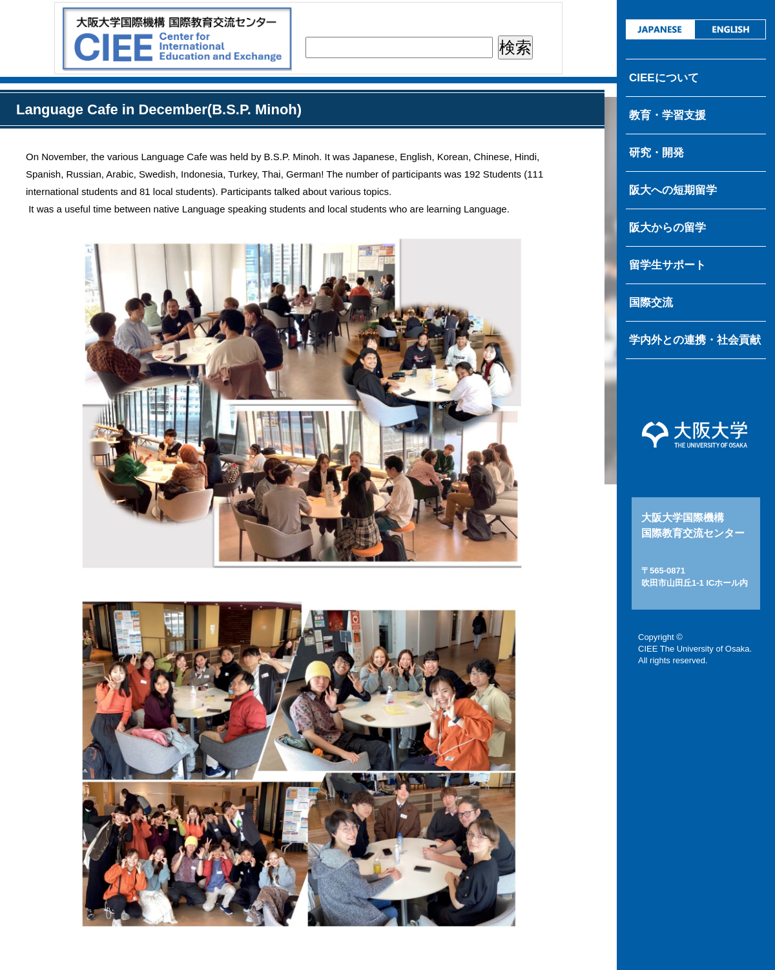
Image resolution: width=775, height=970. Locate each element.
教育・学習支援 (667, 115)
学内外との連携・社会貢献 (695, 340)
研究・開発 (656, 153)
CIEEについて (664, 78)
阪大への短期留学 (673, 190)
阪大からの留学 (667, 228)
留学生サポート (667, 265)
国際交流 (651, 302)
